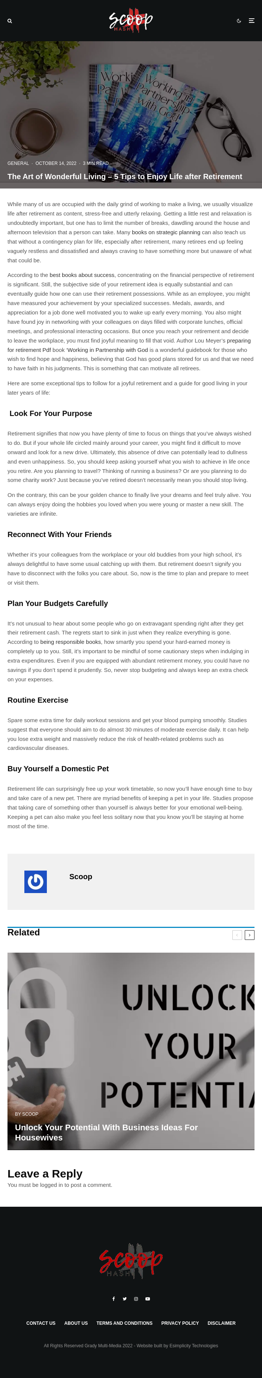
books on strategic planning (166, 232)
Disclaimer (222, 1323)
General (18, 163)
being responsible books (70, 642)
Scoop (80, 876)
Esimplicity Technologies (193, 1345)
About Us (76, 1323)
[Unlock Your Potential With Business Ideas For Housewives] (131, 1073)
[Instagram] (136, 1299)
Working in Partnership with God (107, 350)
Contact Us (40, 1323)
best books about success (82, 275)
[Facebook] (114, 1299)
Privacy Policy (180, 1323)
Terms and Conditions (124, 1323)
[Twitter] (124, 1299)
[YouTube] (148, 1299)
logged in (51, 1185)
